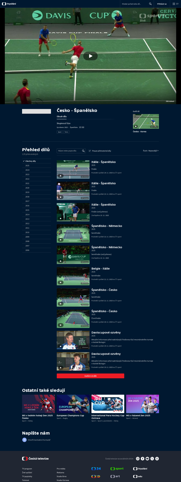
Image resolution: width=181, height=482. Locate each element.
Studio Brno (62, 476)
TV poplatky (27, 476)
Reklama (60, 472)
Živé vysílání (27, 472)
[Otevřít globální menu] (175, 4)
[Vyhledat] (83, 151)
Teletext (25, 480)
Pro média (61, 468)
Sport (59, 132)
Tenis (66, 132)
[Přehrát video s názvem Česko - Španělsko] (90, 56)
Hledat (149, 4)
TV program (27, 468)
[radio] (36, 161)
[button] (90, 56)
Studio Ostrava (63, 480)
